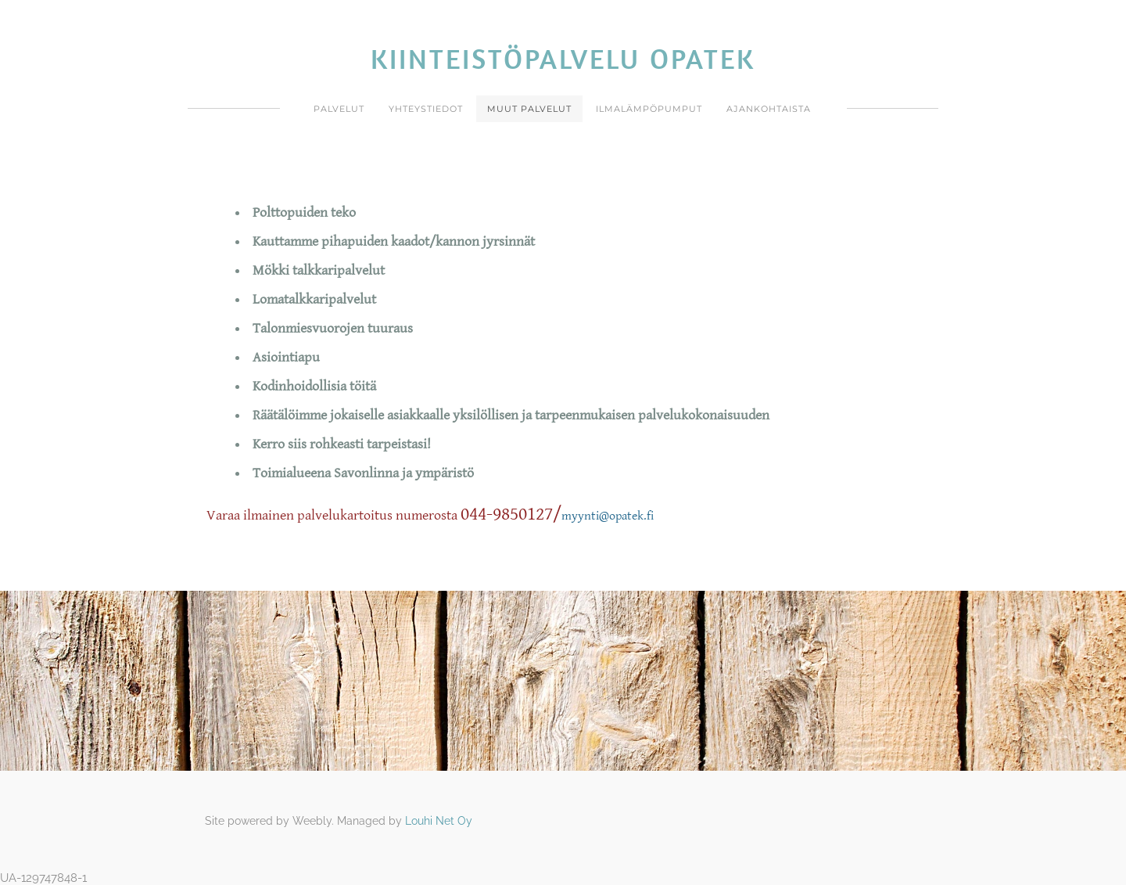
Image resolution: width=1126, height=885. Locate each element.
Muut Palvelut (529, 108)
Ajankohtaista (768, 108)
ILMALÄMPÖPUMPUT (649, 108)
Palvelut (339, 108)
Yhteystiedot (426, 108)
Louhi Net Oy (438, 821)
